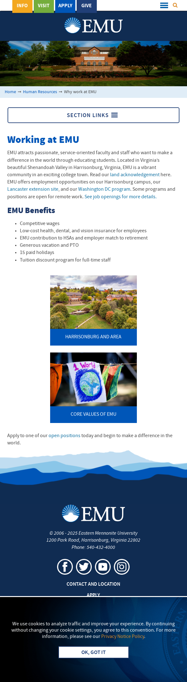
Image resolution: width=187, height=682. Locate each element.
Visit (44, 5)
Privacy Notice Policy (122, 636)
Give (86, 5)
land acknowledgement (135, 175)
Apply (65, 5)
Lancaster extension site (32, 189)
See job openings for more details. (121, 197)
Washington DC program (104, 189)
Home (10, 92)
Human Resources (40, 92)
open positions (64, 435)
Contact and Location (93, 584)
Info (22, 5)
